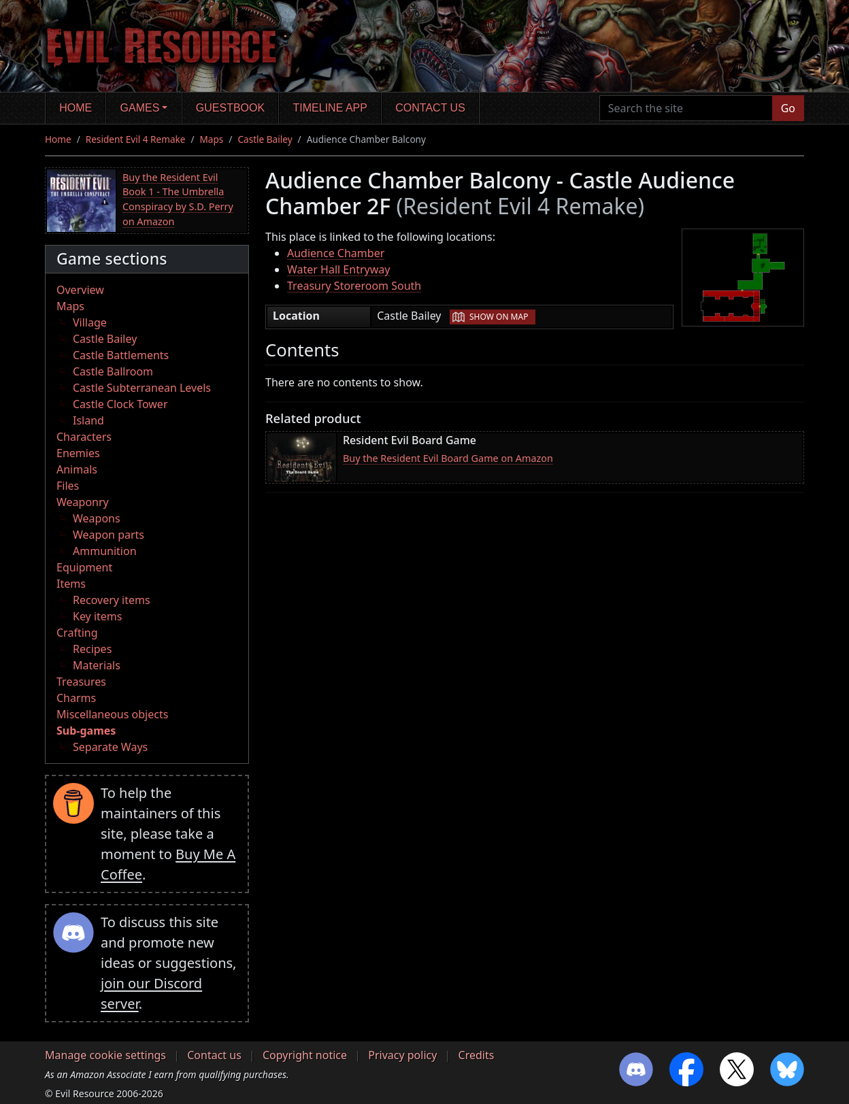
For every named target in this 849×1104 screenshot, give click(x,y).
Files (67, 485)
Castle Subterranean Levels (142, 387)
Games (140, 108)
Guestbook (230, 108)
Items (71, 583)
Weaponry (82, 502)
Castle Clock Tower (120, 404)
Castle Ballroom (113, 371)
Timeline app (330, 108)
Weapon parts (108, 534)
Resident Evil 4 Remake (136, 139)
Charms (76, 697)
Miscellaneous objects (112, 714)
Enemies (78, 453)
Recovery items (111, 599)
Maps (212, 139)
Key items (97, 616)
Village (90, 322)
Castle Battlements (121, 355)
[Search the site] (686, 108)
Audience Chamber (335, 253)
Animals (76, 469)
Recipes (92, 648)
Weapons (96, 518)
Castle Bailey (264, 139)
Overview (80, 289)
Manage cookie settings (105, 1055)
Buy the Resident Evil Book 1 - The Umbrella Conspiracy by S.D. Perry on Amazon (177, 199)
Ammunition (105, 550)
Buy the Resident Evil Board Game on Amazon (448, 458)
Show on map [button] (498, 316)
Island (88, 420)
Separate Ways (110, 746)
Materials (96, 665)
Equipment (84, 567)
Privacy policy (402, 1055)
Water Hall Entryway (338, 269)
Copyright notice (305, 1055)
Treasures (81, 681)
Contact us (430, 108)
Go (788, 108)
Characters (84, 436)
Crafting (77, 632)
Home (75, 108)
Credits (477, 1055)
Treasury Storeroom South (354, 285)
